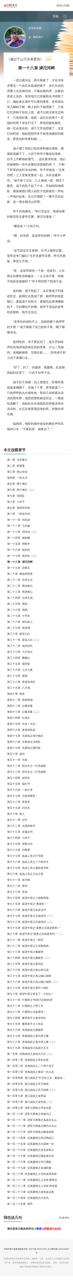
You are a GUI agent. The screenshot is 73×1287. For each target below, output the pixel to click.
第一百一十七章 (30, 1166)
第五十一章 (17, 770)
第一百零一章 (28, 1070)
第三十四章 (18, 668)
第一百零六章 (32, 1100)
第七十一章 (18, 890)
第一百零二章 (30, 1076)
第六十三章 (20, 842)
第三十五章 (18, 674)
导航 (56, 16)
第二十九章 (18, 638)
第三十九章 (18, 698)
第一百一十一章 (32, 1130)
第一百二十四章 (28, 1208)
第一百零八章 (30, 1112)
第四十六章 (22, 740)
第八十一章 (25, 950)
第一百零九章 (29, 1118)
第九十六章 (25, 1040)
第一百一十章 (29, 1124)
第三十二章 (20, 656)
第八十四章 (29, 968)
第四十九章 (24, 758)
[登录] (60, 5)
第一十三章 (22, 542)
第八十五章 (25, 974)
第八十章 (36, 944)
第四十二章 (20, 716)
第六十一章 (17, 830)
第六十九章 (28, 878)
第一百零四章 (39, 1088)
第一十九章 (18, 578)
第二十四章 (20, 608)
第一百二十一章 (32, 1190)
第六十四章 (18, 848)
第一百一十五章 (30, 1154)
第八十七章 (29, 986)
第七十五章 (27, 914)
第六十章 (16, 824)
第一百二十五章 (20, 1214)
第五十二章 (26, 776)
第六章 (21, 500)
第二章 (16, 476)
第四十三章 (24, 722)
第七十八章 (30, 932)
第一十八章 (20, 572)
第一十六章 (18, 560)
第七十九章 (34, 938)
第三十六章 (20, 680)
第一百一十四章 (30, 1148)
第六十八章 (28, 872)
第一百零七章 (26, 1106)
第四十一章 (20, 710)
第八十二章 (28, 956)
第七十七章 (30, 926)
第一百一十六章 (30, 1160)
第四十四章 (18, 728)
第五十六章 (20, 800)
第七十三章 (17, 902)
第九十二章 (25, 1016)
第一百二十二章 (32, 1196)
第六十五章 (20, 854)
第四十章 (16, 704)
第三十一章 (24, 650)
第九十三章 (26, 1022)
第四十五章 (22, 734)
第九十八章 (32, 1052)
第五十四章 (18, 788)
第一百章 (30, 1064)
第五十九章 (18, 818)
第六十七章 (25, 866)
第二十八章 (20, 632)
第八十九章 (28, 998)
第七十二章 (17, 896)
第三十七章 (17, 686)
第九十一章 (30, 1010)
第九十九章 (28, 1058)
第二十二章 (20, 596)
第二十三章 (20, 602)
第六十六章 (18, 860)
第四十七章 (25, 746)
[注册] (66, 5)
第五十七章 (22, 806)
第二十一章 (20, 590)
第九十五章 (25, 1034)
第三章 (17, 482)
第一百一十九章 (29, 1178)
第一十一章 (18, 530)
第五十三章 (26, 782)
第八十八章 (33, 992)
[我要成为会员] (52, 1239)
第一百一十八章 (29, 1172)
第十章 (18, 524)
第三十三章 (20, 662)
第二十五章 (17, 614)
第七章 (16, 506)
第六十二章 (21, 836)
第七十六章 (26, 920)
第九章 (18, 518)
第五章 (17, 494)
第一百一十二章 (32, 1136)
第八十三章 (25, 962)
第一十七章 (22, 566)
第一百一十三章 (30, 1142)
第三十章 (18, 644)
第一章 (17, 470)
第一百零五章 (28, 1094)
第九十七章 (28, 1046)
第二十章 (20, 584)
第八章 (16, 512)
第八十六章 (28, 980)
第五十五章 (18, 794)
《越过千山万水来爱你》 (25, 70)
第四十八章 (24, 752)
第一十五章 (18, 554)
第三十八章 (21, 692)
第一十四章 (18, 548)
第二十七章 (18, 626)
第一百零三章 (30, 1082)
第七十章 (25, 884)
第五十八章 (18, 812)
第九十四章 (26, 1028)
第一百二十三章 (30, 1202)
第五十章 (16, 764)
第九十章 (30, 1004)
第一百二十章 (32, 1184)
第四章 (17, 488)
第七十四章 (28, 908)
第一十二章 (18, 536)
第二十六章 (17, 620)
